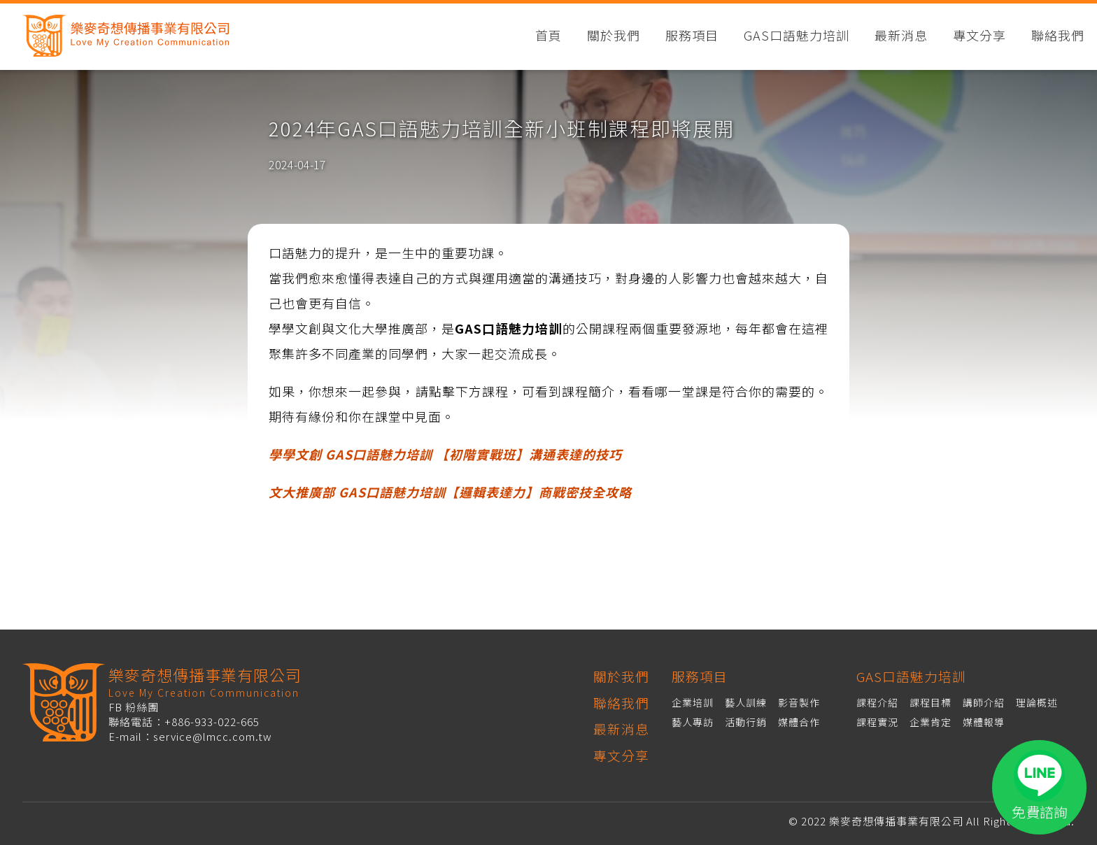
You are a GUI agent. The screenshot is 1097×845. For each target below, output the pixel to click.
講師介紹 (984, 702)
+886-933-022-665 (212, 721)
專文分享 (979, 36)
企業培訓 (693, 702)
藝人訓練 (746, 702)
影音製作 (799, 702)
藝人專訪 (693, 722)
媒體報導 (984, 722)
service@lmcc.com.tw (212, 736)
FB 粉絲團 (133, 707)
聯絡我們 (1057, 36)
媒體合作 (799, 722)
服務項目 (692, 36)
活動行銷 (746, 722)
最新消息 (901, 36)
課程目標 (930, 702)
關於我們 (613, 36)
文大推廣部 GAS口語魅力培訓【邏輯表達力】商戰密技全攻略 (450, 492)
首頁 (548, 36)
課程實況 (877, 722)
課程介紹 (877, 702)
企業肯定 (930, 722)
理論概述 (1037, 702)
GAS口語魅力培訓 (796, 36)
